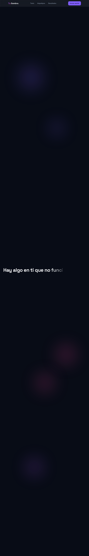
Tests (32, 3)
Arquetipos (41, 3)
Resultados (52, 3)
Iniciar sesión (74, 3)
